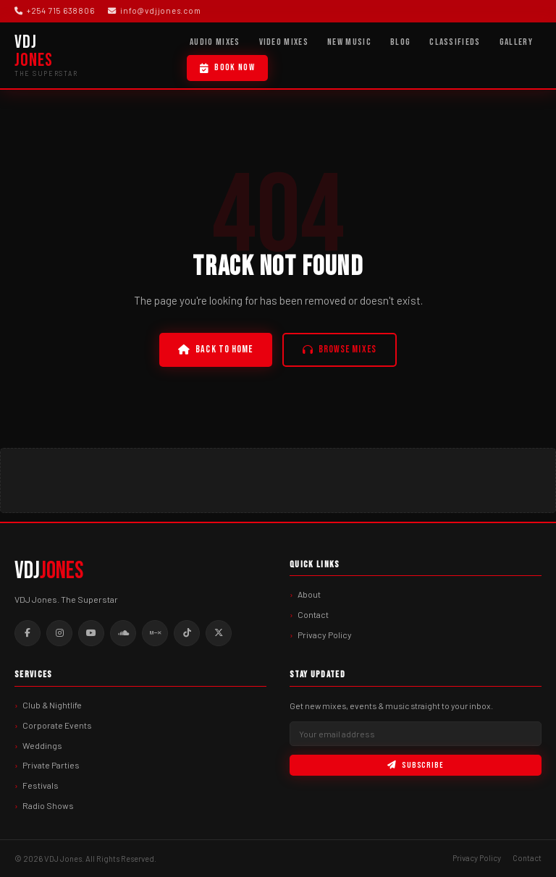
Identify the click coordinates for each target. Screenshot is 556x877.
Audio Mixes (215, 42)
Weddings (42, 745)
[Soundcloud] (123, 633)
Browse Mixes (339, 349)
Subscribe (415, 765)
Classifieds (455, 42)
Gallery (516, 42)
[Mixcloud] (155, 633)
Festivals (40, 785)
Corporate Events (57, 725)
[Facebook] (27, 633)
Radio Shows (48, 805)
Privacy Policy (325, 635)
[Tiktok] (187, 633)
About (309, 594)
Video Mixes (284, 42)
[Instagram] (59, 633)
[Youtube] (91, 633)
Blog (400, 42)
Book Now (227, 67)
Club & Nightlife (52, 705)
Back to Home (215, 349)
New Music (349, 42)
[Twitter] (219, 633)
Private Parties (51, 765)
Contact (313, 614)
